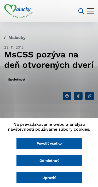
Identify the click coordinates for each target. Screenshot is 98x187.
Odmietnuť (49, 160)
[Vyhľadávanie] (81, 11)
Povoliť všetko (49, 143)
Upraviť (49, 178)
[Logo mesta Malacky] (18, 11)
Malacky (17, 37)
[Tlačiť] (67, 96)
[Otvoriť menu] (90, 11)
